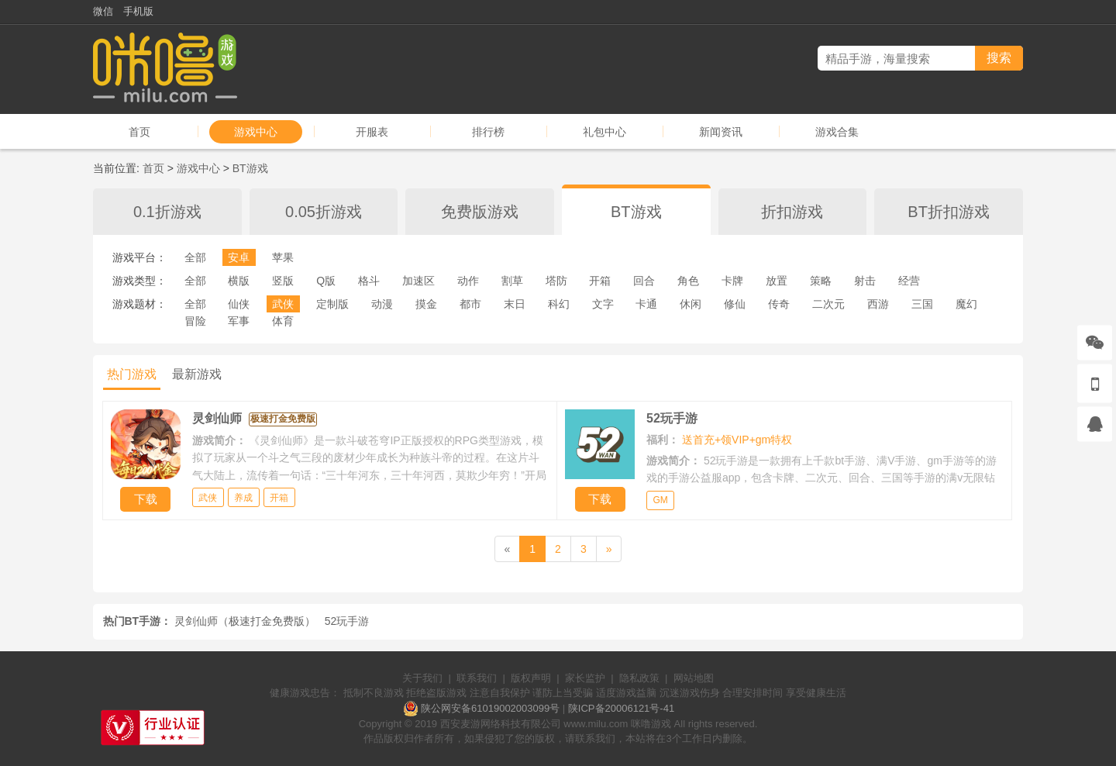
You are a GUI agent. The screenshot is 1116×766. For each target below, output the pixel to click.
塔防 (556, 280)
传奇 (779, 304)
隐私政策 (639, 678)
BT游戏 (250, 168)
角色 (688, 280)
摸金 (426, 304)
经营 (909, 280)
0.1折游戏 (167, 211)
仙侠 (239, 304)
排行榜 (488, 132)
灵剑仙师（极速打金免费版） (244, 621)
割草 (512, 280)
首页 (139, 132)
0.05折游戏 (323, 211)
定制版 (332, 304)
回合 (644, 280)
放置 (776, 280)
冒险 (195, 321)
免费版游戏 (479, 211)
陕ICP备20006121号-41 (621, 708)
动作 (468, 280)
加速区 (418, 280)
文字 (603, 304)
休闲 (690, 304)
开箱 (600, 280)
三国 (922, 304)
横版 (239, 280)
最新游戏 (197, 374)
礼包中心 (604, 132)
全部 (195, 257)
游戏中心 (255, 132)
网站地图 (693, 678)
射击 (865, 280)
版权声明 (531, 678)
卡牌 (732, 280)
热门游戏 (132, 374)
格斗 (369, 280)
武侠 (283, 304)
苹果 (283, 257)
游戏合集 (837, 132)
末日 (514, 304)
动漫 (382, 304)
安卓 (239, 257)
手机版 (138, 11)
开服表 (372, 132)
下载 (145, 498)
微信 (103, 11)
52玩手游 (347, 621)
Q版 (326, 280)
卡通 (646, 304)
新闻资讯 (720, 132)
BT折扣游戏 (949, 211)
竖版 (283, 280)
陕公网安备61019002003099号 (490, 708)
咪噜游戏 (651, 724)
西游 (878, 304)
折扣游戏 (792, 211)
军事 (239, 321)
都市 (470, 304)
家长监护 (585, 678)
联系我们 (476, 678)
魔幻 (966, 304)
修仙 (735, 304)
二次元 (828, 304)
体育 (283, 321)
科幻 (559, 304)
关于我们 (422, 678)
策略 (821, 280)
